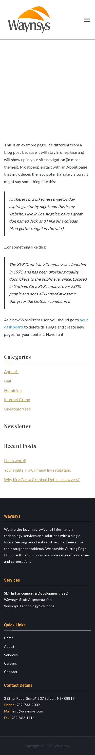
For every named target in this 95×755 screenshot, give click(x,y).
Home (9, 638)
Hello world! (15, 460)
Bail (7, 380)
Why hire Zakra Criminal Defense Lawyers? (42, 479)
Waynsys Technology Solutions (29, 606)
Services (11, 655)
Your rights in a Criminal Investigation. (37, 470)
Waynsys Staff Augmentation (28, 599)
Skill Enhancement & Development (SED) (36, 593)
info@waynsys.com (27, 711)
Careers (10, 663)
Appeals (11, 371)
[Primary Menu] (87, 19)
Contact (10, 671)
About (9, 646)
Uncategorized (17, 408)
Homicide (13, 390)
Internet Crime (17, 399)
